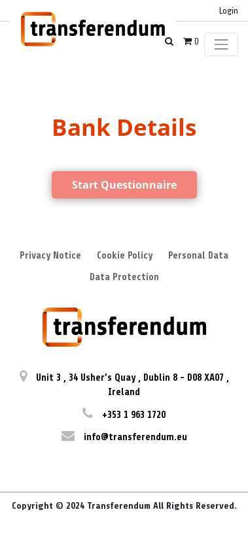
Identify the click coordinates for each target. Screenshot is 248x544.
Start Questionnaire (124, 185)
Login (228, 11)
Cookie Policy (124, 255)
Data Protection (124, 277)
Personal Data (198, 255)
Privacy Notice (50, 255)
